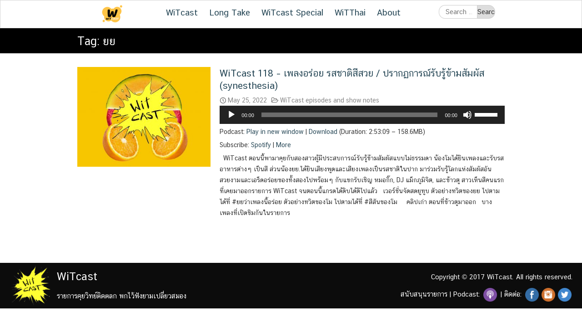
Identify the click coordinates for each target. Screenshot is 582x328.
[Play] (231, 114)
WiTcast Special (292, 12)
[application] (362, 115)
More (283, 145)
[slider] (349, 115)
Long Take (229, 12)
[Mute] (467, 114)
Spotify (261, 145)
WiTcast (182, 12)
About (389, 12)
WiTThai (350, 12)
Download (323, 131)
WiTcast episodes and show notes (329, 100)
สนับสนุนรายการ (424, 294)
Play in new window (275, 131)
